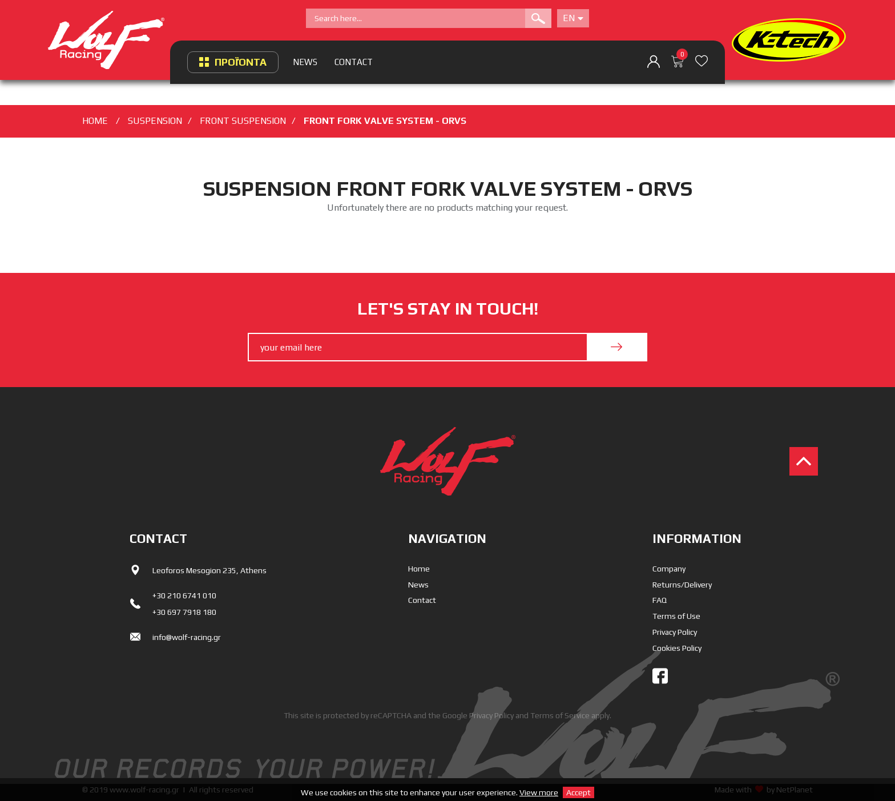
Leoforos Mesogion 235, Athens (209, 570)
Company (669, 568)
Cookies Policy (677, 648)
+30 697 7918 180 (184, 612)
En (573, 18)
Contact (422, 600)
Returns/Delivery (682, 584)
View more (538, 792)
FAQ (659, 600)
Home (419, 568)
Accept (578, 792)
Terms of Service (560, 715)
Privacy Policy (674, 632)
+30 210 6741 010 (184, 595)
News (418, 584)
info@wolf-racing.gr (186, 637)
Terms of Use (676, 616)
